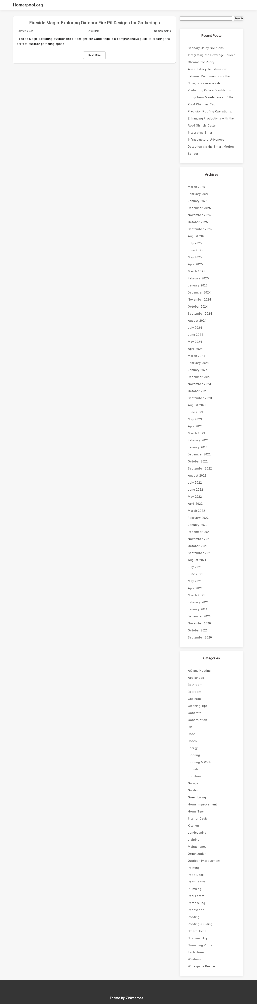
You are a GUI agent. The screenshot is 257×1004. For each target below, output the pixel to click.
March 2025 (196, 271)
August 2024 (197, 320)
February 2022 (198, 518)
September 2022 (200, 468)
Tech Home (196, 952)
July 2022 (195, 482)
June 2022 (195, 489)
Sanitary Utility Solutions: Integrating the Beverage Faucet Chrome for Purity (211, 55)
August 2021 (197, 560)
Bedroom (194, 692)
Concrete (194, 713)
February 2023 (198, 440)
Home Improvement (202, 804)
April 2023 (195, 426)
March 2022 (196, 511)
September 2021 (200, 553)
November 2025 (199, 215)
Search (238, 18)
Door (191, 734)
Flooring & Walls (200, 762)
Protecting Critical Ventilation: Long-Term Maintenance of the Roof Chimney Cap (210, 97)
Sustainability (197, 938)
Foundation (196, 769)
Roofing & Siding (200, 924)
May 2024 (195, 342)
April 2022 (195, 504)
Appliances (196, 678)
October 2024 (198, 306)
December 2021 (199, 532)
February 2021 (198, 602)
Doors (192, 741)
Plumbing (194, 889)
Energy (193, 748)
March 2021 (196, 595)
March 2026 (196, 187)
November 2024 (199, 299)
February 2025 (198, 278)
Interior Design (198, 818)
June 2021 (195, 574)
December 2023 (199, 377)
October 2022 (198, 461)
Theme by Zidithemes (126, 998)
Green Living (197, 797)
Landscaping (197, 832)
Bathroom (195, 685)
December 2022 (199, 454)
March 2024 (196, 356)
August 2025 (197, 236)
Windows (194, 959)
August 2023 (197, 405)
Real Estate (196, 896)
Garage (193, 783)
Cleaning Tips (198, 706)
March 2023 (196, 433)
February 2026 (198, 194)
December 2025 (199, 208)
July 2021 (195, 567)
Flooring (194, 755)
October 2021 (198, 546)
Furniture (194, 776)
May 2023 (195, 419)
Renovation (196, 910)
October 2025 (198, 222)
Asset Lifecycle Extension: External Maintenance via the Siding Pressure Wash (209, 76)
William (95, 30)
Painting (194, 868)
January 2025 (198, 285)
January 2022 (198, 525)
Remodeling (196, 903)
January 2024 (198, 370)
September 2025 (200, 229)
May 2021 (195, 581)
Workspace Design (201, 966)
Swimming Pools (200, 945)
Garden (193, 790)
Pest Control (197, 882)
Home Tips (196, 811)
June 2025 (195, 250)
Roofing (194, 917)
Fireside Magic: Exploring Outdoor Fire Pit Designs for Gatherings (94, 22)
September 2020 (200, 637)
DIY (190, 727)
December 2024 (199, 292)
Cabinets (194, 699)
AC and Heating (199, 670)
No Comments (162, 30)
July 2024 (195, 328)
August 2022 (197, 475)
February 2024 (198, 363)
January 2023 (198, 447)
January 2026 (198, 201)
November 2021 (199, 539)
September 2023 (200, 398)
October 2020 (198, 630)
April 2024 (195, 349)
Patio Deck (196, 875)
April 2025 (195, 264)
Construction (197, 720)
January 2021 (198, 609)
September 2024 (200, 313)
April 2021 (195, 588)
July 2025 (195, 243)
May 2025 (195, 257)
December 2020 (199, 616)
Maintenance (197, 847)
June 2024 (195, 335)
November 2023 (199, 384)
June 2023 (195, 412)
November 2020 (199, 623)
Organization (197, 854)
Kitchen (193, 825)
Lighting (193, 839)
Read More (94, 55)
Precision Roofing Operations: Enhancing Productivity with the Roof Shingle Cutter (211, 118)
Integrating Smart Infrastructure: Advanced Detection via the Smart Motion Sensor (211, 143)
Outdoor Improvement (204, 861)
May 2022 (195, 496)
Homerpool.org (28, 5)
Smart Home (197, 931)
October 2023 (198, 391)
